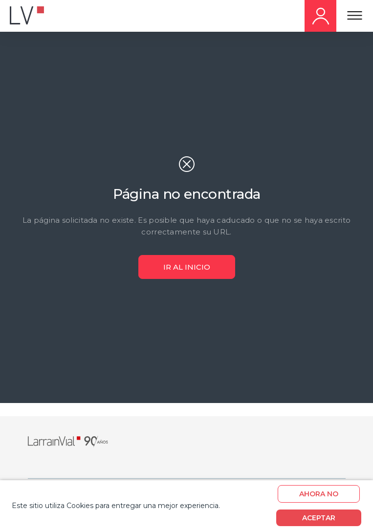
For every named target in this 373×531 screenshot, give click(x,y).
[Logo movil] (34, 16)
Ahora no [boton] (318, 493)
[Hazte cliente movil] (320, 16)
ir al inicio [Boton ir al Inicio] (186, 267)
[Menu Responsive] (354, 16)
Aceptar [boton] (318, 517)
